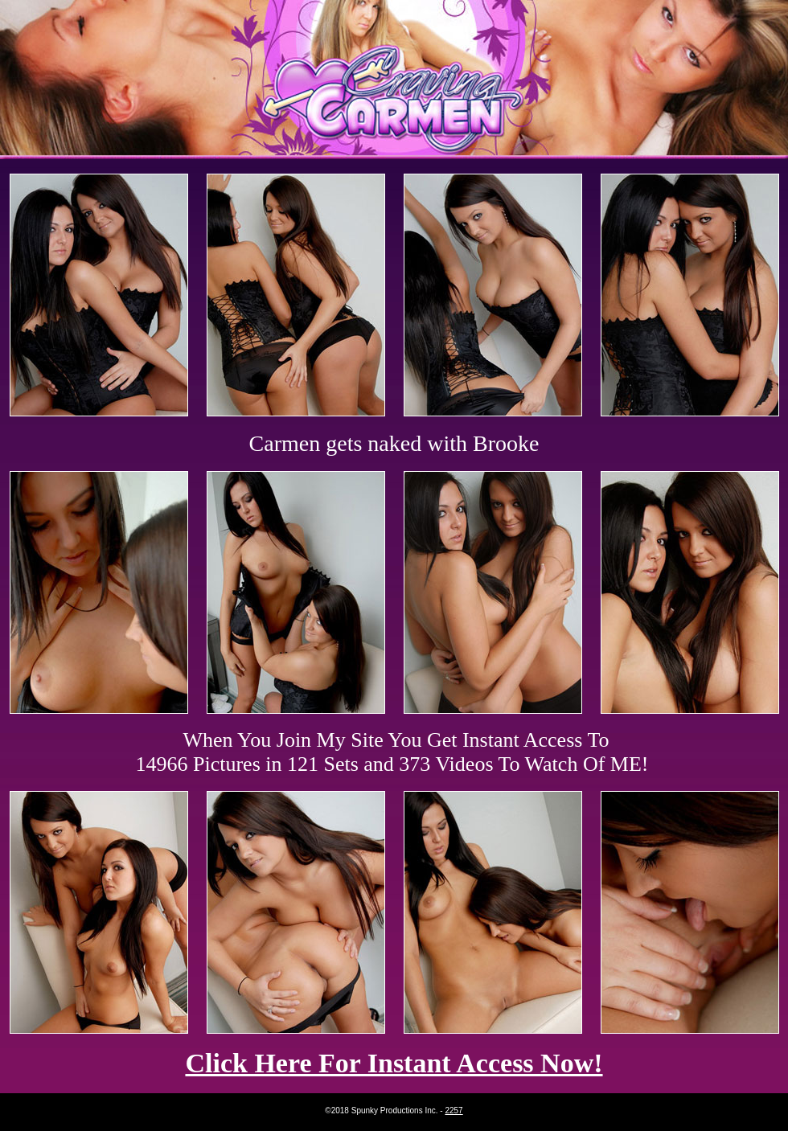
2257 (453, 1110)
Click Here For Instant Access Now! (393, 1063)
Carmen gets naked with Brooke (394, 443)
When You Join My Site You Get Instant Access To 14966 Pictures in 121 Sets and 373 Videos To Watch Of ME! (392, 752)
